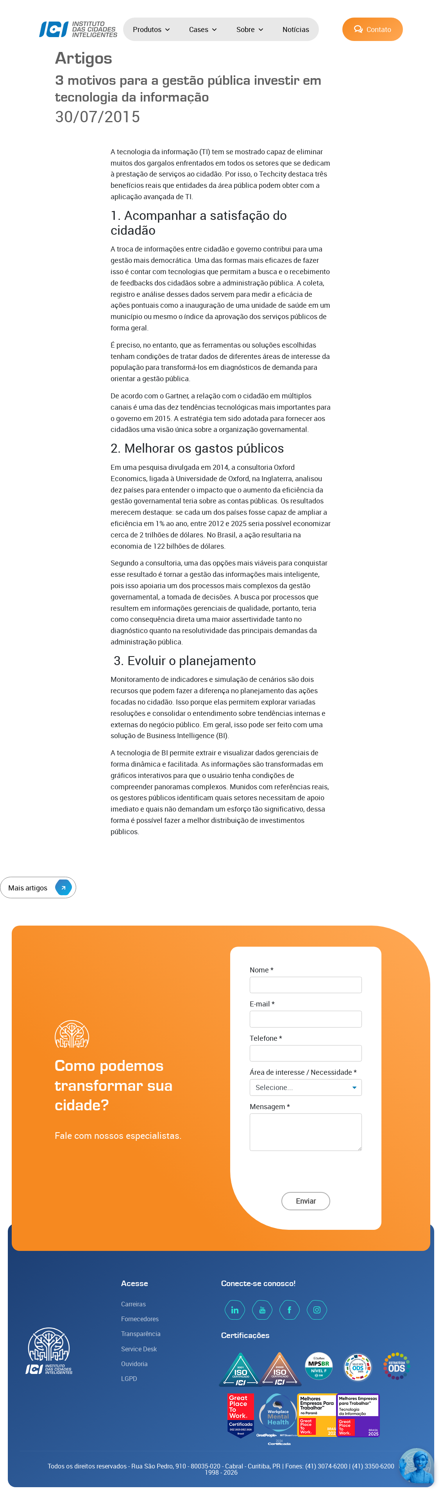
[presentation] (306, 1169)
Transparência (141, 1333)
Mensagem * (270, 1106)
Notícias (296, 29)
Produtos (151, 29)
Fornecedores (140, 1319)
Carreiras (133, 1304)
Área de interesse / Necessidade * (303, 1072)
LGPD (129, 1378)
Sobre (249, 29)
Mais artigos (40, 888)
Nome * (262, 969)
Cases (203, 29)
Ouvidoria (134, 1363)
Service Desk (139, 1349)
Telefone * (266, 1038)
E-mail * (262, 1003)
